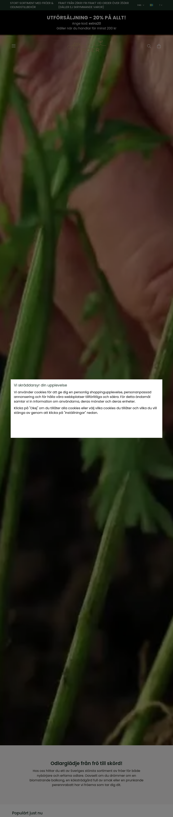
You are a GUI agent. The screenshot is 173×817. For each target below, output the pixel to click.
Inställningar (61, 426)
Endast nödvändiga (92, 426)
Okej (117, 426)
